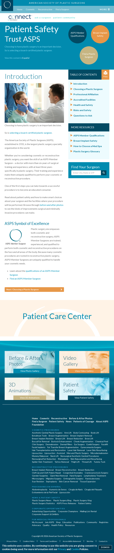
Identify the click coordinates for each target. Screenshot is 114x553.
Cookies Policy (29, 541)
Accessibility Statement (72, 541)
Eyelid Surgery (93, 444)
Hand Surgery (76, 475)
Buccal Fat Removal (40, 441)
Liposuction (37, 453)
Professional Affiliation (85, 94)
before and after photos (51, 204)
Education (67, 522)
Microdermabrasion (99, 453)
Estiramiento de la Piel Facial (44, 492)
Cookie (75, 549)
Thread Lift (87, 462)
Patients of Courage (83, 421)
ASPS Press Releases (66, 503)
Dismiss (105, 547)
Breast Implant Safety (85, 140)
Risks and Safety (82, 110)
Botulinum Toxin (39, 435)
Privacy (62, 549)
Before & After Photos (80, 418)
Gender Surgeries (40, 475)
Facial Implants (38, 447)
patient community (64, 17)
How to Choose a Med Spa (87, 146)
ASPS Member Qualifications (88, 135)
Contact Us (103, 541)
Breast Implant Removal (81, 435)
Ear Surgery (79, 444)
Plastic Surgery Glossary (86, 151)
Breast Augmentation (58, 435)
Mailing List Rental (88, 511)
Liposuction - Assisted (54, 453)
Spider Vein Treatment (42, 462)
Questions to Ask (82, 115)
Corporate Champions (68, 511)
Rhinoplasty (63, 459)
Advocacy (36, 525)
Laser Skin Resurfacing (97, 450)
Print (105, 74)
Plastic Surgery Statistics (43, 503)
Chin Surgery (38, 444)
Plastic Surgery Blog (62, 500)
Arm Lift (68, 432)
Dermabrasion (52, 444)
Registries (103, 522)
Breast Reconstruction (66, 470)
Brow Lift (89, 438)
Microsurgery (38, 478)
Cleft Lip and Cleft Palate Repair (46, 472)
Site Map (90, 541)
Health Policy (57, 525)
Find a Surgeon (62, 9)
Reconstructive (45, 9)
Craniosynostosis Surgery (96, 472)
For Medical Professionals (49, 519)
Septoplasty (51, 481)
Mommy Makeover (40, 456)
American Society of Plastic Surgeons (57, 3)
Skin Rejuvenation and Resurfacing (86, 459)
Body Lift (95, 432)
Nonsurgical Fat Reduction (44, 459)
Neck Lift (54, 456)
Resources (70, 525)
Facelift (104, 444)
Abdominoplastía (39, 489)
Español (25, 58)
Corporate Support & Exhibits (45, 514)
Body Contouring (81, 432)
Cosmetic (30, 9)
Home (19, 9)
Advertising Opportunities (44, 511)
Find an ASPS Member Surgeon (25, 278)
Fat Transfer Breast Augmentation (63, 447)
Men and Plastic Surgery (78, 453)
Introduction (80, 83)
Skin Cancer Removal (68, 481)
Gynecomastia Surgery (91, 447)
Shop (58, 522)
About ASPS (102, 421)
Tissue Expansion (88, 481)
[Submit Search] (103, 172)
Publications (79, 522)
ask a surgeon (43, 17)
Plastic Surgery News (41, 500)
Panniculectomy (92, 478)
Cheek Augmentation (83, 441)
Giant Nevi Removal (59, 475)
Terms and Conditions (48, 541)
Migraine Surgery (53, 478)
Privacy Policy (12, 541)
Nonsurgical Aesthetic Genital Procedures (79, 456)
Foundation (38, 424)
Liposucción (64, 492)
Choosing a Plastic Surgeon (88, 89)
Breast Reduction (75, 438)
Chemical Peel (101, 441)
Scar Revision (38, 481)
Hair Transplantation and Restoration (49, 450)
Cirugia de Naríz (75, 489)
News (69, 421)
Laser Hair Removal (76, 450)
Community (92, 522)
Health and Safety (83, 104)
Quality (46, 525)
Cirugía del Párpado (93, 489)
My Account (37, 522)
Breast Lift (60, 438)
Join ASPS (49, 522)
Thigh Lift (75, 462)
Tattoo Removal (62, 462)
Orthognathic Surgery (73, 478)
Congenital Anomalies (73, 472)
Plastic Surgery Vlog (82, 500)
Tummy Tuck (99, 462)
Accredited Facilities (84, 99)
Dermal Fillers (66, 444)
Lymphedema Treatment (95, 475)
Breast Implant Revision (43, 438)
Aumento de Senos (58, 489)
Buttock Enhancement (61, 441)
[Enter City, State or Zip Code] (86, 172)
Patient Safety (56, 421)
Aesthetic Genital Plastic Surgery (47, 432)
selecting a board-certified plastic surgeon (31, 132)
